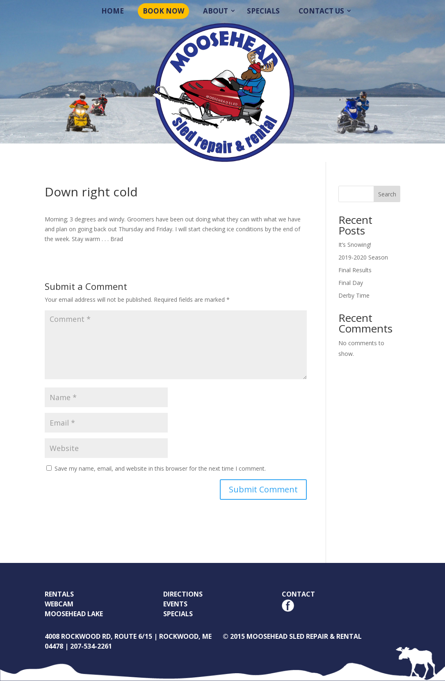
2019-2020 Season (363, 257)
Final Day (350, 283)
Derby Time (354, 295)
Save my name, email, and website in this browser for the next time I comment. (160, 468)
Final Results (355, 270)
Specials (263, 11)
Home (112, 11)
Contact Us (321, 11)
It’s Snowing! (354, 244)
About (215, 11)
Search (387, 194)
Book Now (163, 11)
